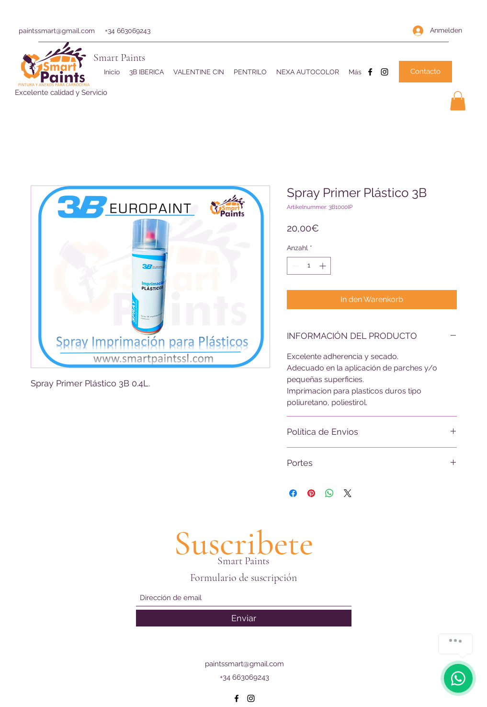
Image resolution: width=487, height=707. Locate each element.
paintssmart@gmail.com (57, 31)
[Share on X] (347, 493)
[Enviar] (243, 618)
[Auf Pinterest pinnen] (311, 493)
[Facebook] (370, 72)
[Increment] (323, 265)
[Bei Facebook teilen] (293, 493)
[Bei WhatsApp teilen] (329, 493)
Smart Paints (119, 57)
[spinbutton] (308, 265)
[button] (458, 101)
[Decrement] (294, 265)
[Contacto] (425, 71)
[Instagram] (384, 72)
